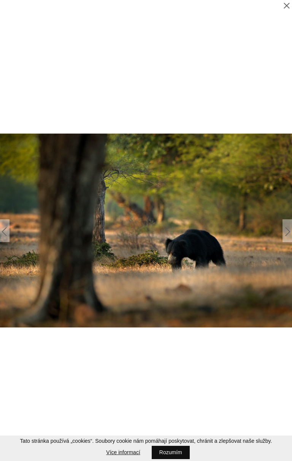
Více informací (123, 452)
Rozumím (170, 452)
